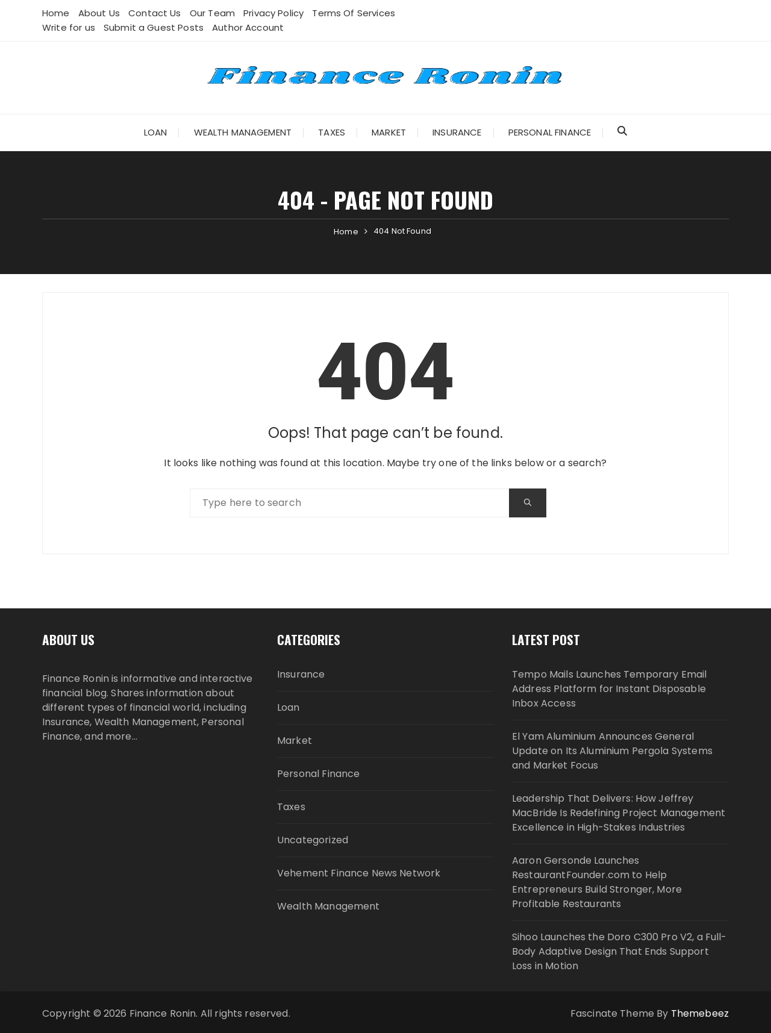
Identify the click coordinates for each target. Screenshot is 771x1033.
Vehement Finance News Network (358, 873)
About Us (99, 13)
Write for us (68, 27)
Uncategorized (312, 840)
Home (56, 13)
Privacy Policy (273, 13)
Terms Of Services (353, 13)
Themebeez (700, 1013)
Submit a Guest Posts (154, 27)
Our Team (212, 13)
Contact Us (154, 13)
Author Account (248, 27)
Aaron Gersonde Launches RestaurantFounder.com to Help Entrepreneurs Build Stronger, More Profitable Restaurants (597, 882)
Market (389, 132)
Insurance (456, 132)
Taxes (331, 132)
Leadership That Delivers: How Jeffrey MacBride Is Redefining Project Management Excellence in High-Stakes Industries (618, 812)
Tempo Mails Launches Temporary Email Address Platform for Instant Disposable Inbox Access (609, 688)
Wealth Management (243, 132)
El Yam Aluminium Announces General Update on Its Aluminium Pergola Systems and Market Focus (612, 750)
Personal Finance (549, 132)
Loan (155, 132)
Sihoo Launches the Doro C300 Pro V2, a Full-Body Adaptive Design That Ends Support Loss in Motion (619, 951)
